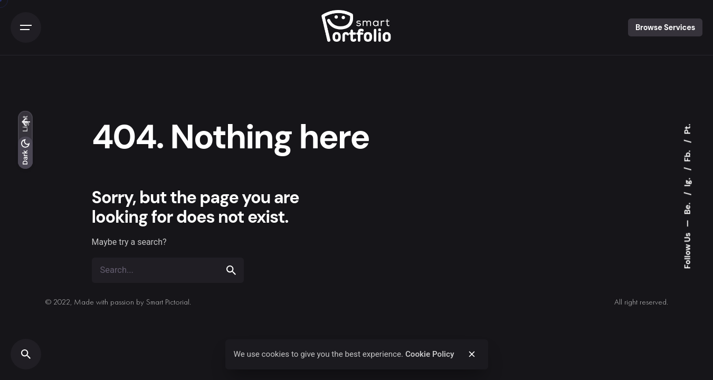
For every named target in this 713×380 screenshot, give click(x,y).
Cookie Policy (429, 354)
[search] (231, 270)
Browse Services (665, 27)
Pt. (687, 129)
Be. (687, 207)
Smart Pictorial (167, 303)
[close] (471, 354)
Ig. (687, 181)
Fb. (687, 155)
